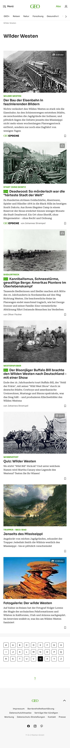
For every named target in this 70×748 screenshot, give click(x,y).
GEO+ (6, 16)
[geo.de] (35, 6)
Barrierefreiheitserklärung (40, 709)
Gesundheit (53, 16)
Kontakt (52, 717)
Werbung (9, 717)
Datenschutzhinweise (20, 713)
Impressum (19, 709)
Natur (26, 16)
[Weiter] (66, 16)
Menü (8, 6)
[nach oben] (64, 700)
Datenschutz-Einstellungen (31, 717)
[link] (66, 6)
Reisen (16, 16)
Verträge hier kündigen (46, 713)
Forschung (38, 16)
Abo (58, 6)
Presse (62, 717)
